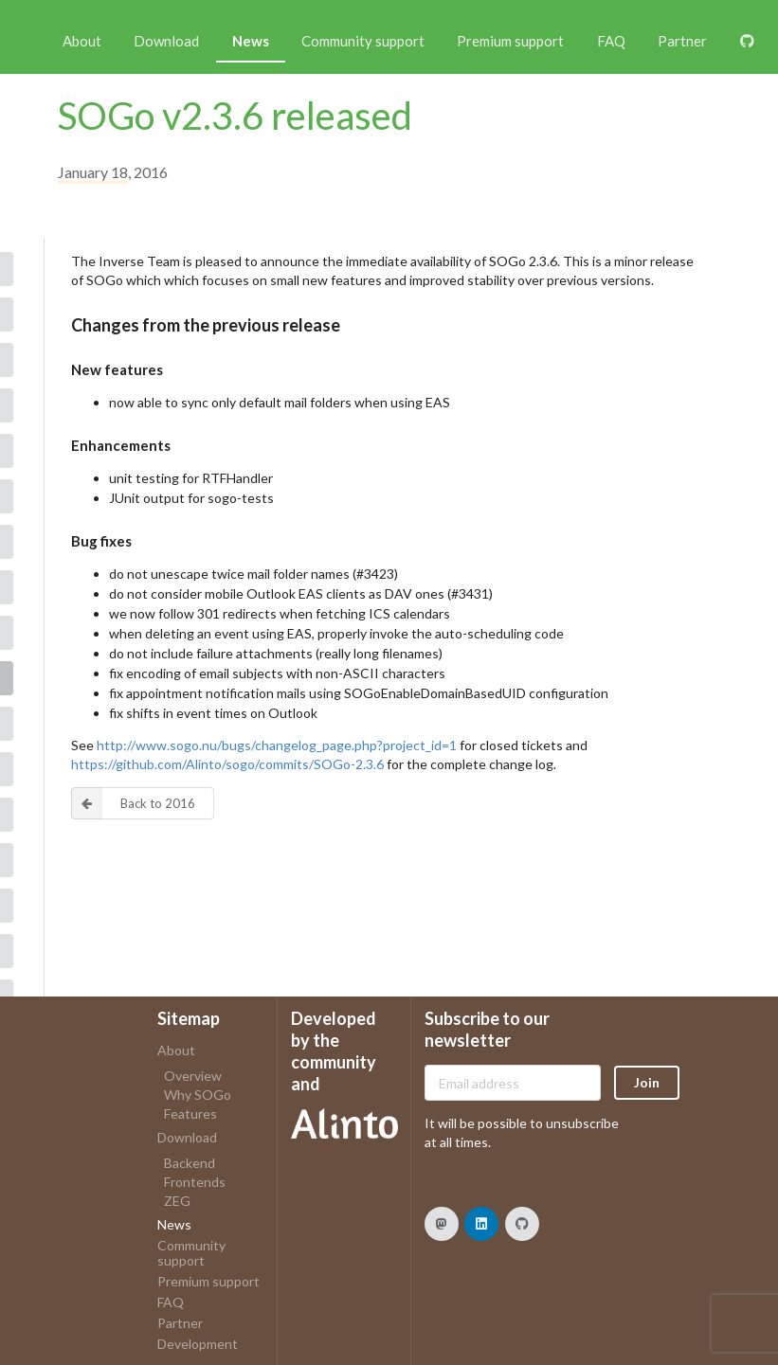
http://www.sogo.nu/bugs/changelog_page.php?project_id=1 (277, 745)
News (250, 40)
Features (190, 1113)
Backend (189, 1163)
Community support (363, 40)
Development (197, 1344)
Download (166, 40)
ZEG (177, 1201)
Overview (193, 1076)
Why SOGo (197, 1095)
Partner (682, 40)
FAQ (611, 40)
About (82, 40)
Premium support (510, 40)
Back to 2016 (133, 802)
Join (647, 1082)
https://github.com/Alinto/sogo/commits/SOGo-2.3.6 (227, 764)
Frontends (195, 1182)
